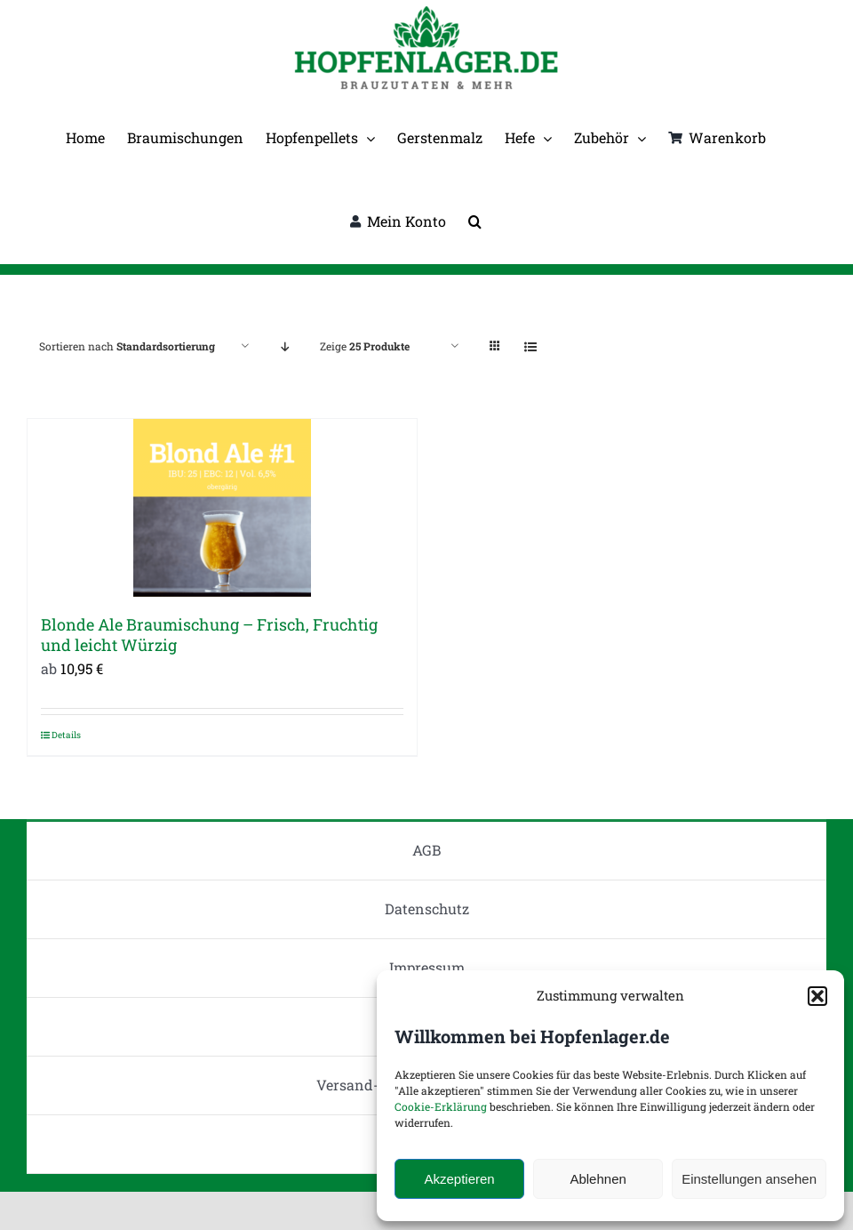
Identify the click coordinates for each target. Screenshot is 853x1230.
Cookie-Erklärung (441, 1106)
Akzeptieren (459, 1178)
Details (66, 735)
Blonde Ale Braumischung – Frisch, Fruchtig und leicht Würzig (209, 634)
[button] (817, 996)
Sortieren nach (127, 346)
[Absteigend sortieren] (284, 346)
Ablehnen (598, 1178)
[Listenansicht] (530, 346)
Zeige (365, 346)
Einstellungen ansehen (749, 1178)
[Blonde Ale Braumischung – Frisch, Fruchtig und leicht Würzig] (222, 508)
